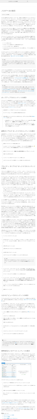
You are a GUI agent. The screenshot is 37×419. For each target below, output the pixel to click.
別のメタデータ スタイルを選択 (17, 56)
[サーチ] (27, 1)
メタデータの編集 (6, 416)
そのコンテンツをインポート (24, 407)
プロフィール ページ (22, 103)
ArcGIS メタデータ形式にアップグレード (10, 402)
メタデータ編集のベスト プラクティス (10, 418)
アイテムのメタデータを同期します (21, 77)
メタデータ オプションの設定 (8, 414)
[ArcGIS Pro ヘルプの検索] (17, 1)
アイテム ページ (11, 107)
